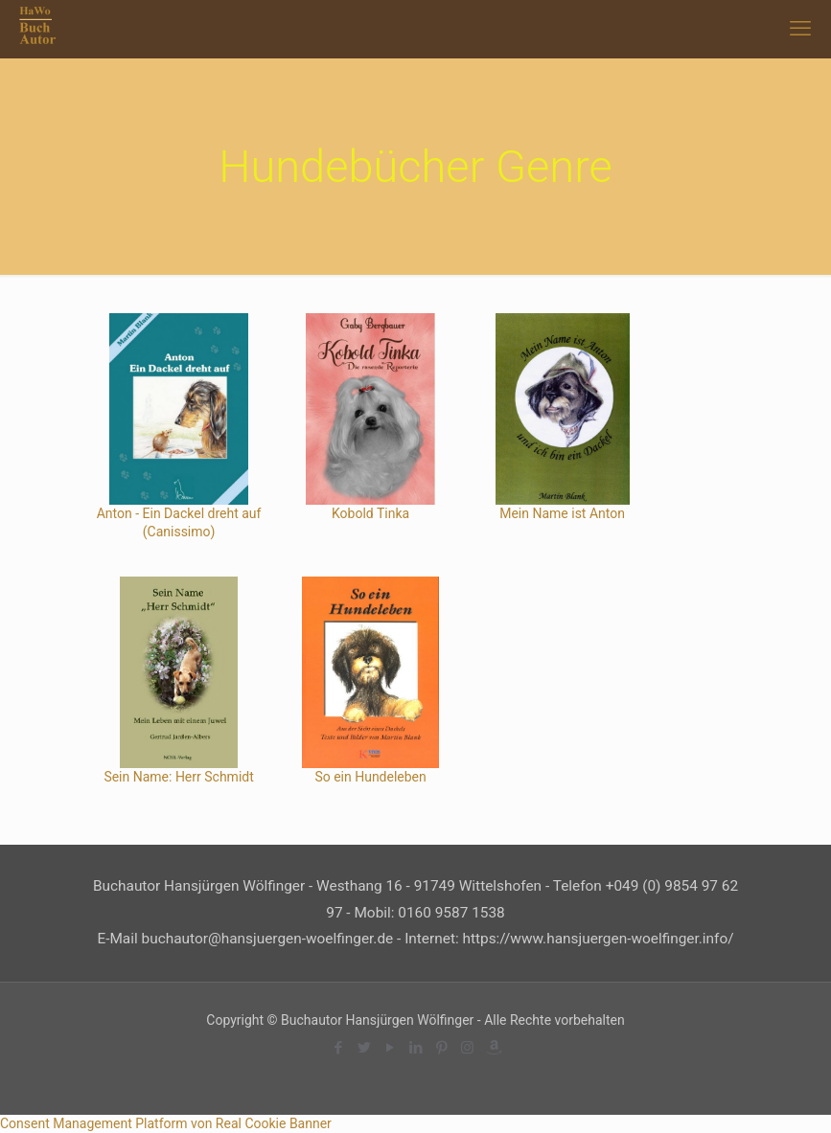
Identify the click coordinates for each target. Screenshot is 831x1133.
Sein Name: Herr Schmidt (178, 776)
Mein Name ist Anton (562, 513)
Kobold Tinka (370, 513)
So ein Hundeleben (370, 776)
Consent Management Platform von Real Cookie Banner (166, 1123)
